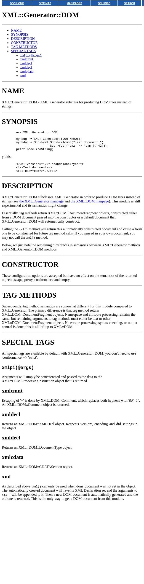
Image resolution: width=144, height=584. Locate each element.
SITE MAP (45, 3)
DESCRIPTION (23, 38)
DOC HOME (17, 3)
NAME (16, 30)
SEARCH (129, 3)
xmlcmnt (26, 59)
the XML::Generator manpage (41, 207)
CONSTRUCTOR (24, 43)
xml (23, 76)
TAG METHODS (24, 47)
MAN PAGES (74, 3)
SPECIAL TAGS (23, 51)
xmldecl (26, 63)
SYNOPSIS (19, 34)
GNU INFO (104, 3)
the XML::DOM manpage (90, 207)
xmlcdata (27, 71)
